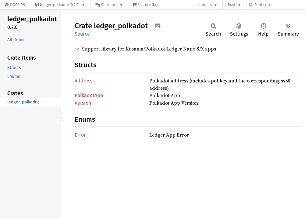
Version (83, 103)
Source (82, 34)
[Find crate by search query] (279, 4)
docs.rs (205, 4)
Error (80, 135)
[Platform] (109, 4)
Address (83, 81)
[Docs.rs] (15, 4)
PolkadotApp (89, 95)
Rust (232, 4)
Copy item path (158, 25)
